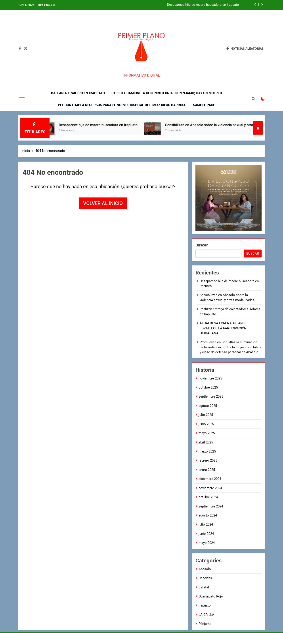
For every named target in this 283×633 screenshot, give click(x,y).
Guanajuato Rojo (211, 596)
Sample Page (204, 105)
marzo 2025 (207, 451)
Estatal (204, 587)
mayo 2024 (207, 543)
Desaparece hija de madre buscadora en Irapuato (203, 5)
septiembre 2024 (211, 506)
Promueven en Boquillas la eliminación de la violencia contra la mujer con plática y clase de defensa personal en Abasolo (230, 347)
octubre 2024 (208, 497)
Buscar (201, 245)
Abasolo (205, 569)
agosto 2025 (208, 406)
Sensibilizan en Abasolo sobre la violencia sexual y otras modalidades (225, 125)
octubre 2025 (208, 387)
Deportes (205, 578)
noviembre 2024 (210, 488)
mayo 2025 (207, 433)
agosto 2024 (208, 515)
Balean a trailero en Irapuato (78, 93)
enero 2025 (207, 470)
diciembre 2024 (210, 479)
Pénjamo (205, 624)
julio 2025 (206, 415)
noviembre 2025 (210, 378)
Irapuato (205, 605)
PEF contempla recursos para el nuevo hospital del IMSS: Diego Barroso (122, 105)
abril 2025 (206, 442)
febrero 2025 (208, 460)
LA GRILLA (206, 615)
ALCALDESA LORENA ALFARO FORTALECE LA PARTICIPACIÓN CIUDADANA (223, 328)
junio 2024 (206, 534)
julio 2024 (206, 524)
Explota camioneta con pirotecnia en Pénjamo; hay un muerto (166, 93)
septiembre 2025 (211, 396)
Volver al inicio (103, 203)
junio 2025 (206, 424)
